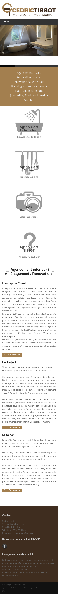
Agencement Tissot (22, 66)
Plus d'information (12, 355)
